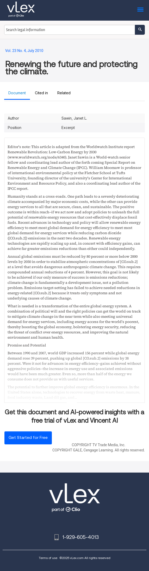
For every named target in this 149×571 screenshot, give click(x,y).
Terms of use (48, 558)
